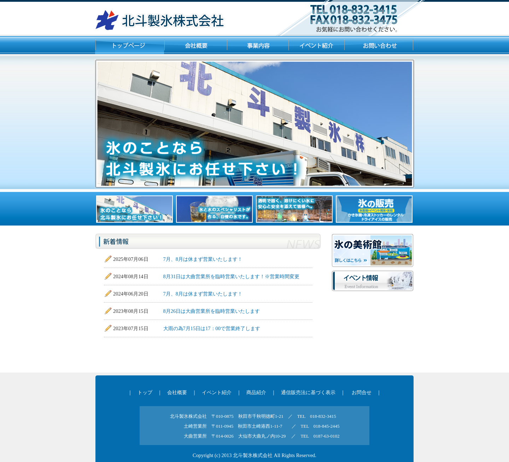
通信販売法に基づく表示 (308, 392)
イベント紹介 (217, 392)
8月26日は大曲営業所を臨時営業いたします (211, 311)
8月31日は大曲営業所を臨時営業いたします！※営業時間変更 (231, 276)
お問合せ (361, 392)
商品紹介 (256, 392)
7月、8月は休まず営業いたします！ (202, 259)
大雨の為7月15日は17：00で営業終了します (211, 328)
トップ (145, 392)
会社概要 (177, 392)
